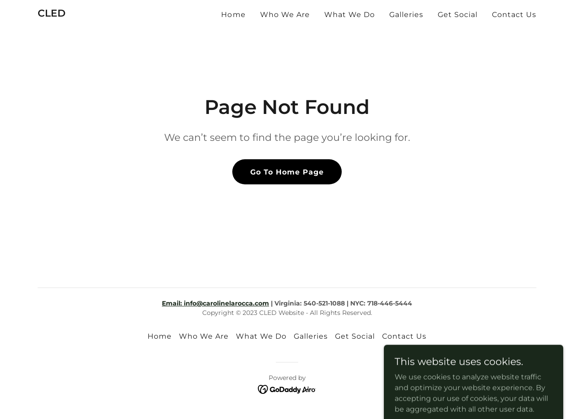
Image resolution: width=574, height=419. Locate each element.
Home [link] (233, 14)
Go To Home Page (287, 172)
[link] (51, 14)
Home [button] (160, 336)
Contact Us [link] (514, 14)
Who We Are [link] (285, 14)
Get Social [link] (458, 14)
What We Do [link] (349, 14)
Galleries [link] (406, 14)
